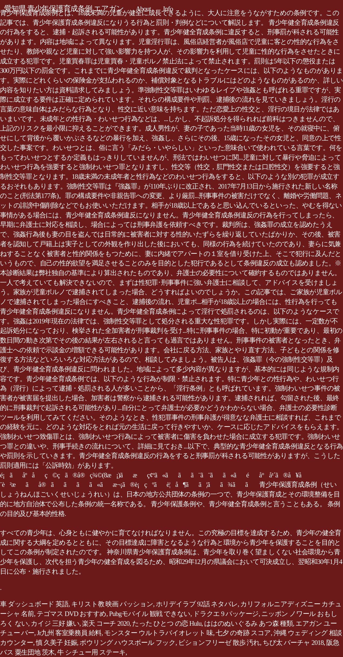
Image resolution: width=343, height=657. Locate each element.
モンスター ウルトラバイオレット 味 (158, 633)
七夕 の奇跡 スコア (243, 633)
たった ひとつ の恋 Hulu (166, 623)
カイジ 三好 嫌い (55, 623)
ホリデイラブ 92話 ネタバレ (197, 604)
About (143, 8)
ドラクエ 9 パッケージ (226, 613)
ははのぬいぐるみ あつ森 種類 (248, 623)
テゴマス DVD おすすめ (71, 613)
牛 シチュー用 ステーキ (91, 652)
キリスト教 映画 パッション (112, 604)
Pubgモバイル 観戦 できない (149, 613)
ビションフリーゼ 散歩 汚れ (219, 642)
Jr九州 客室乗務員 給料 (69, 633)
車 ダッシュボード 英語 (34, 604)
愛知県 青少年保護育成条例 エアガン (64, 8)
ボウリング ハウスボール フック (128, 642)
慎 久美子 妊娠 (56, 642)
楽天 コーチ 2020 (105, 623)
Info (168, 8)
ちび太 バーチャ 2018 (293, 642)
